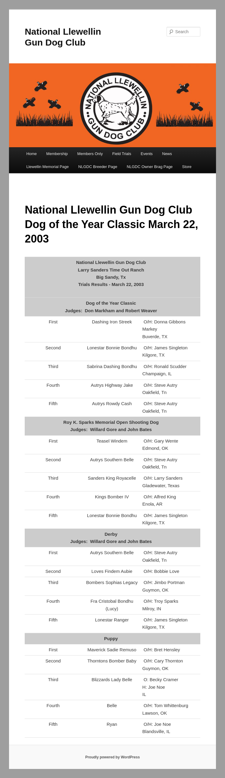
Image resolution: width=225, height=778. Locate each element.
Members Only (90, 153)
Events (147, 153)
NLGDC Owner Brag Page (150, 166)
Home (31, 153)
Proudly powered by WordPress (112, 757)
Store (187, 166)
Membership (57, 153)
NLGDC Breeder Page (97, 166)
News (167, 153)
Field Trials (121, 153)
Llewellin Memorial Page (47, 166)
